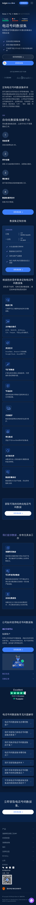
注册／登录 (5, 873)
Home (4, 14)
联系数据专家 (6, 870)
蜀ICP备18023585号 (14, 888)
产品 (10, 14)
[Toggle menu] (32, 3)
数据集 (16, 14)
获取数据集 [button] (24, 3)
